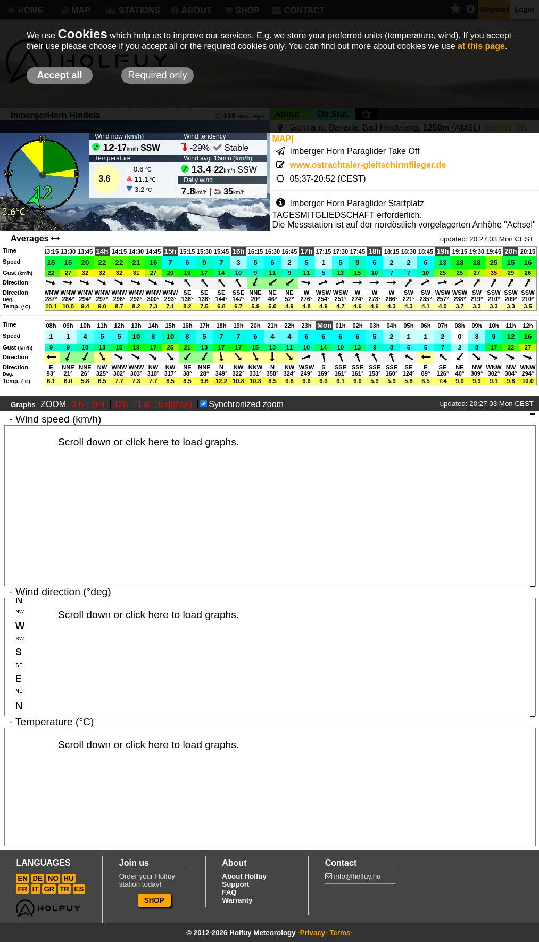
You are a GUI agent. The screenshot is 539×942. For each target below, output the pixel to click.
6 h (100, 404)
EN (23, 878)
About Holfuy (244, 876)
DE (38, 878)
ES (79, 889)
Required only (157, 75)
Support (235, 884)
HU (69, 878)
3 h (79, 404)
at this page (481, 46)
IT (35, 889)
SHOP (154, 900)
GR (49, 889)
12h (122, 404)
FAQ (229, 892)
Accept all (59, 75)
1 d (144, 404)
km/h (134, 136)
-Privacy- (312, 933)
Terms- (340, 933)
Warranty (237, 900)
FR (22, 889)
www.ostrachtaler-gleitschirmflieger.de (368, 164)
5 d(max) (177, 404)
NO (53, 878)
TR (64, 889)
